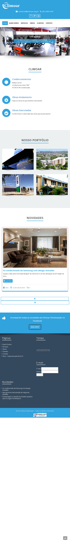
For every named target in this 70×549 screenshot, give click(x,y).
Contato (49, 23)
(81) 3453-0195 (47, 11)
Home (5, 23)
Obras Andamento (22, 97)
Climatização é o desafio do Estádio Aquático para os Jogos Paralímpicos (17, 397)
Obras (32, 23)
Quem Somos (14, 23)
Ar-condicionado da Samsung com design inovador (16, 389)
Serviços (24, 23)
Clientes (40, 23)
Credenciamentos (21, 79)
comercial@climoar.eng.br (28, 11)
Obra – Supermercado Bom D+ (12, 356)
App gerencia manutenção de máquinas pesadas (15, 393)
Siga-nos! (35, 326)
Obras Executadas (21, 110)
